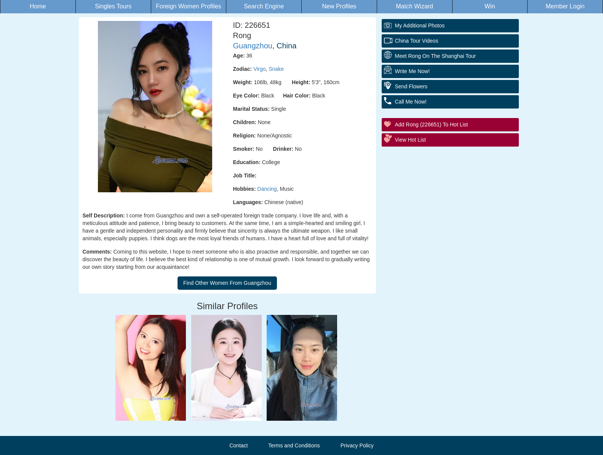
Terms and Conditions (294, 445)
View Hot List (410, 140)
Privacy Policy (357, 445)
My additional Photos (420, 25)
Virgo (259, 69)
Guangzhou (252, 46)
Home (38, 6)
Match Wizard (414, 6)
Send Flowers (411, 86)
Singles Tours (113, 6)
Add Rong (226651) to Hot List (431, 124)
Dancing (267, 189)
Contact (238, 445)
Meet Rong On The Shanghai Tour (435, 56)
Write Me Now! (412, 71)
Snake (276, 69)
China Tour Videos (416, 41)
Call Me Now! (411, 102)
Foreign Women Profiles (188, 6)
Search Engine (264, 6)
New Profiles (339, 6)
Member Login (564, 6)
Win (490, 6)
